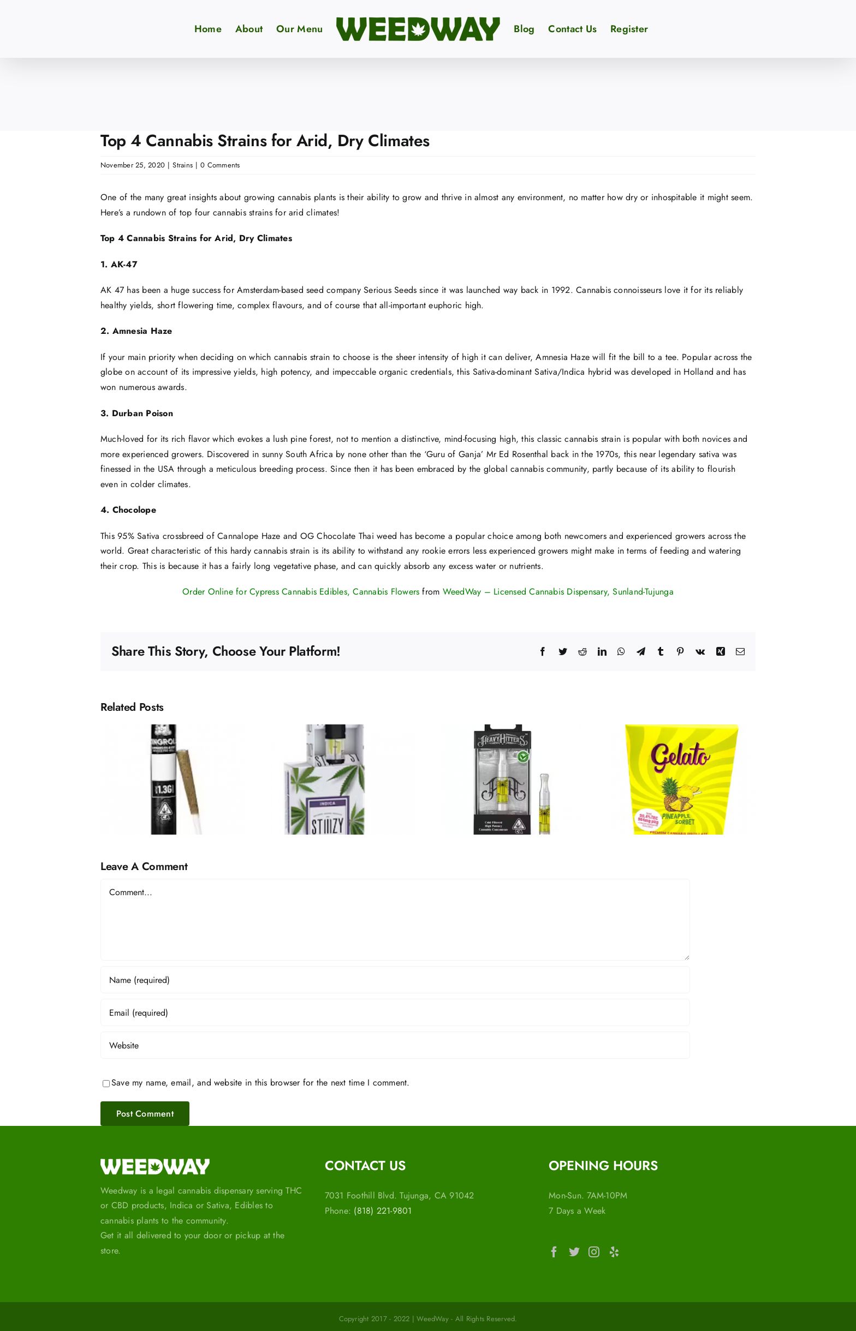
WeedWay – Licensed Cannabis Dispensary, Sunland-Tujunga (558, 591)
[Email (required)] (395, 1012)
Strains (183, 165)
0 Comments (220, 165)
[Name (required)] (395, 979)
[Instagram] (593, 1251)
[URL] (395, 1045)
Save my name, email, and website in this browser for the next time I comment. (260, 1082)
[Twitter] (574, 1251)
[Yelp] (614, 1251)
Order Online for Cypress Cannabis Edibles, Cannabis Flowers (300, 591)
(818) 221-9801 (383, 1210)
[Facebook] (554, 1251)
